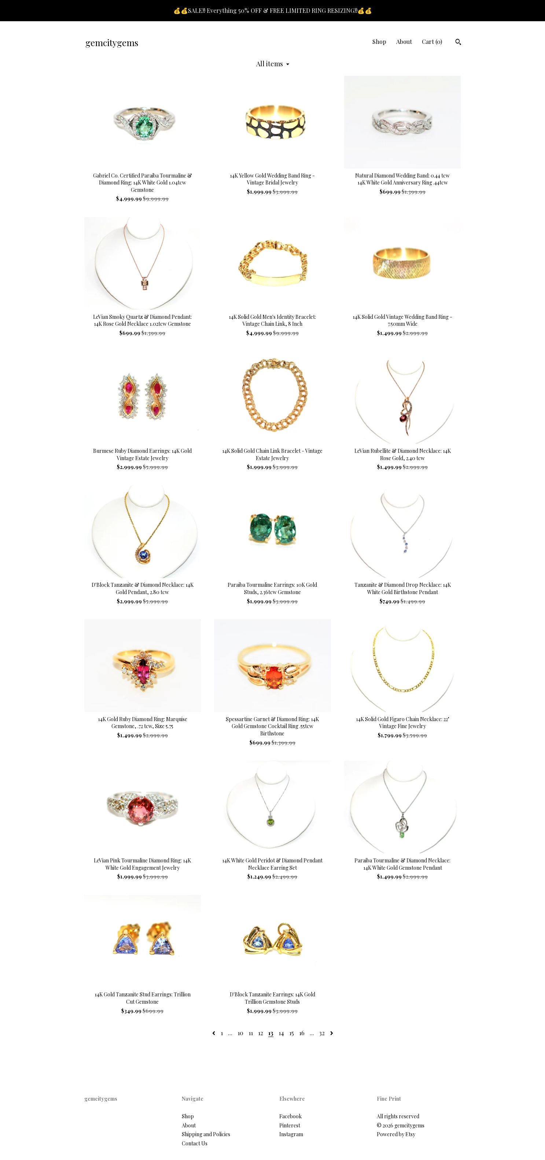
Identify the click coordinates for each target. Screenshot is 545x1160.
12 (260, 1033)
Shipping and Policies (206, 1134)
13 (270, 1033)
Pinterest (289, 1125)
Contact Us (194, 1143)
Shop (379, 41)
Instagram (291, 1134)
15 (291, 1033)
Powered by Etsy (396, 1134)
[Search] (458, 43)
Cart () (432, 41)
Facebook (290, 1116)
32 (322, 1033)
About (404, 41)
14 (281, 1033)
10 (240, 1033)
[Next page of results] (332, 1033)
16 (302, 1033)
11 (250, 1033)
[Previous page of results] (214, 1033)
